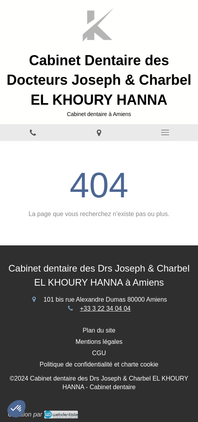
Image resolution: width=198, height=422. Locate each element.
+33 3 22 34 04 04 (105, 308)
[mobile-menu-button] (165, 132)
